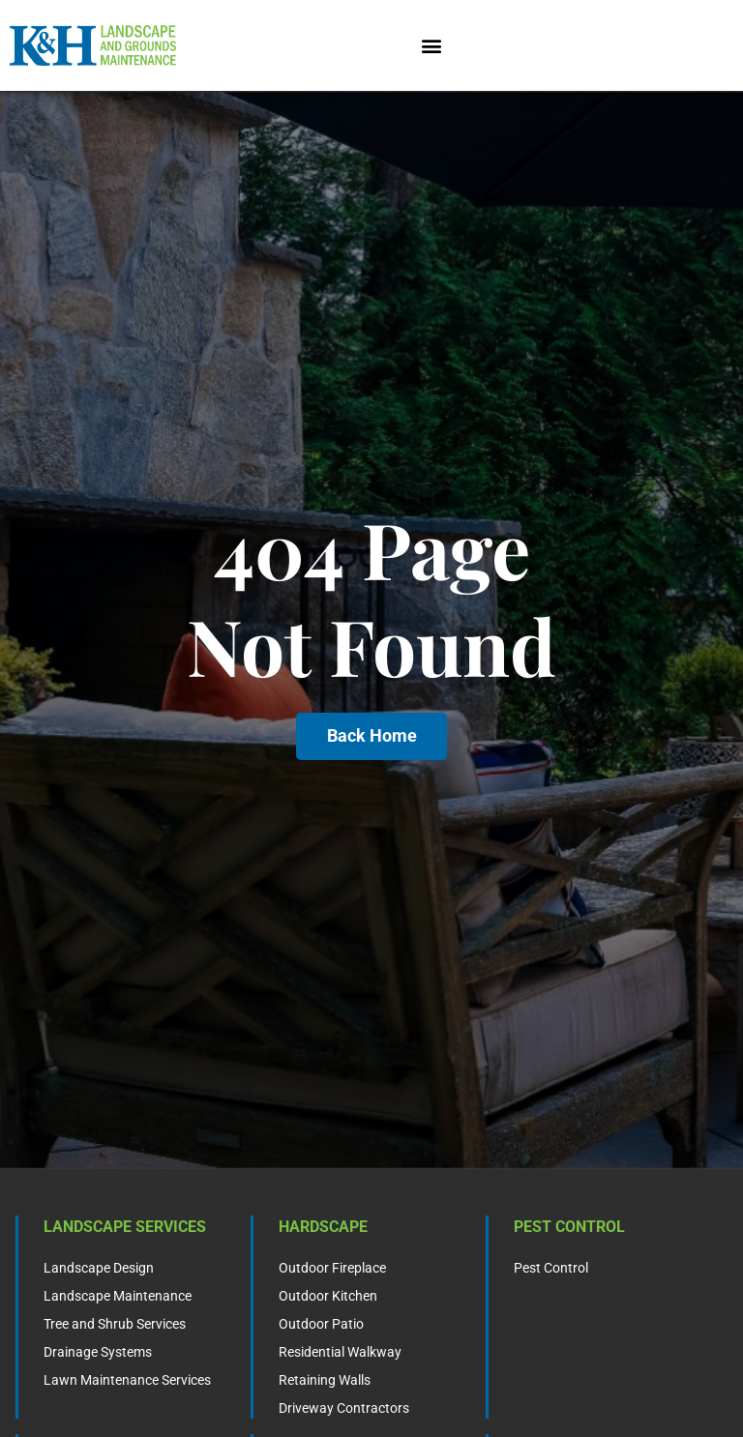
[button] (432, 46)
